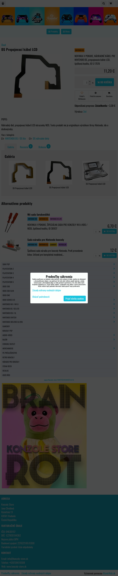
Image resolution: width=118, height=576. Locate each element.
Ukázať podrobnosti (41, 296)
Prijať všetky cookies (74, 298)
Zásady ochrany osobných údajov (46, 290)
